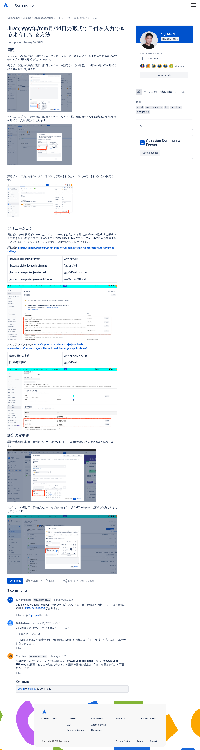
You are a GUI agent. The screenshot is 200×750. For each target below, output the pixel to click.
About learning (98, 724)
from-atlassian (154, 107)
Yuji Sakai (21, 656)
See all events (150, 152)
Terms (140, 741)
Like (18, 615)
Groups (27, 17)
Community (25, 5)
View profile (164, 75)
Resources (96, 730)
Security (154, 741)
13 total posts (151, 58)
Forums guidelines (75, 730)
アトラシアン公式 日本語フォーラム (76, 17)
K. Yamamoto (23, 599)
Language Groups (44, 17)
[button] (39, 92)
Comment (15, 580)
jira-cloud (176, 107)
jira (166, 107)
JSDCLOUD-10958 (34, 608)
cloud (140, 107)
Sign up (32, 688)
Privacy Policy (122, 741)
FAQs (69, 724)
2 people (34, 615)
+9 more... (180, 66)
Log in (21, 688)
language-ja (143, 112)
